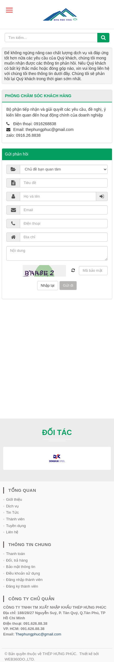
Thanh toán (15, 554)
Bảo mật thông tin (20, 567)
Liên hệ (12, 532)
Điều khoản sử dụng (23, 573)
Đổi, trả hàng (17, 560)
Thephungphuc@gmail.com (38, 634)
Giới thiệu (14, 499)
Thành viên (15, 519)
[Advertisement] (57, 361)
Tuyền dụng (16, 526)
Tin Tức (12, 512)
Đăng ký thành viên (22, 586)
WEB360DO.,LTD (19, 659)
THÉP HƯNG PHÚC (59, 654)
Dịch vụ (12, 506)
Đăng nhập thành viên (24, 579)
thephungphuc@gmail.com (50, 129)
